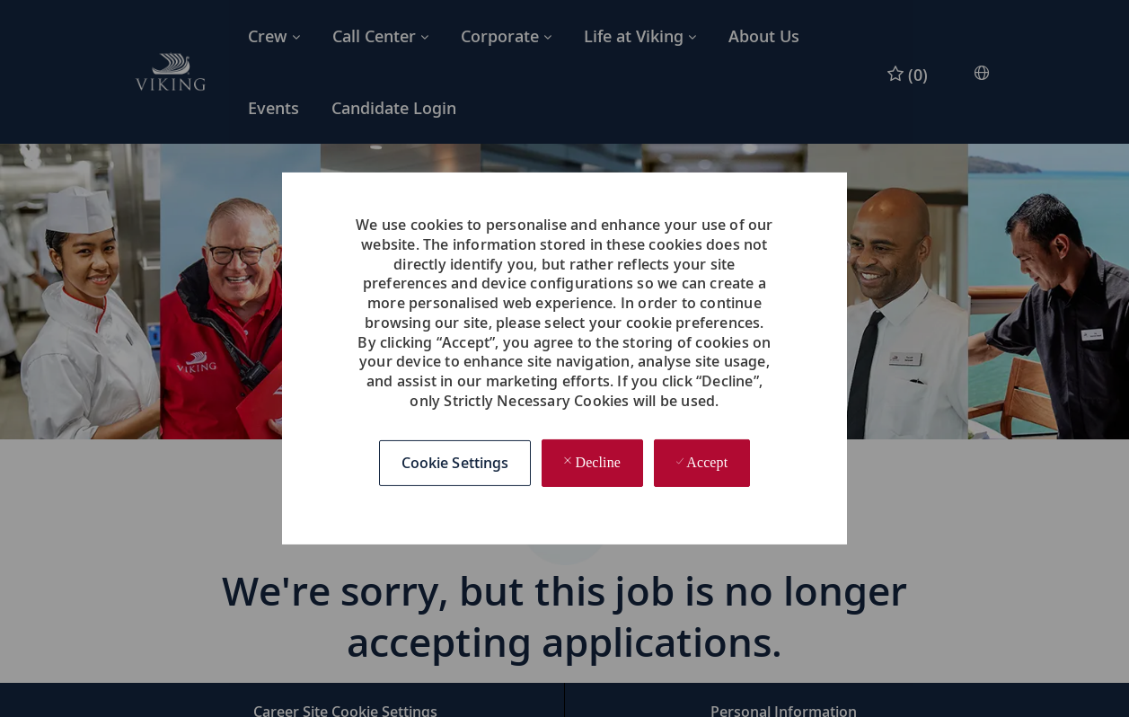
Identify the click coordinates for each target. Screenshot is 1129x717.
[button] (455, 463)
